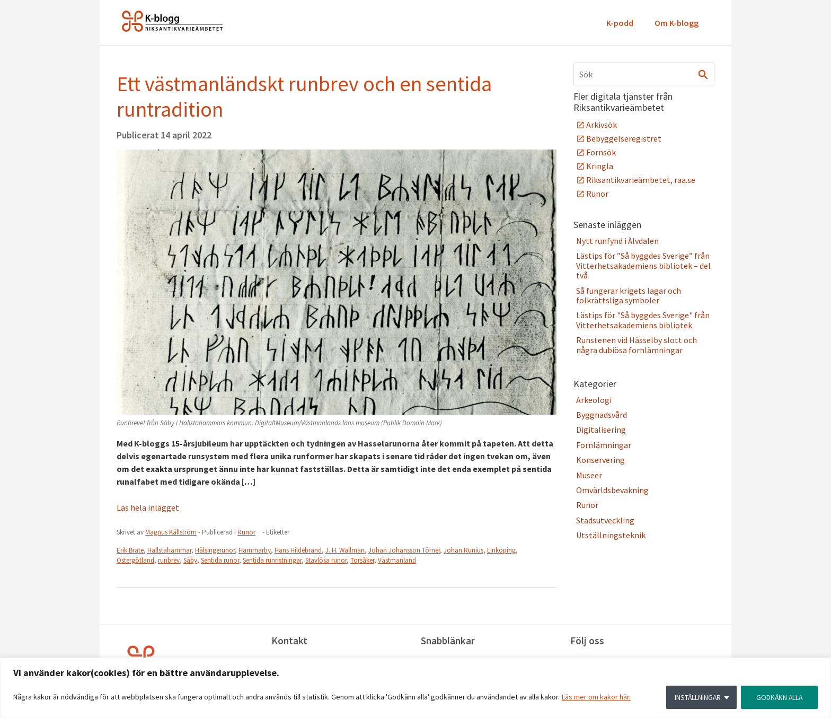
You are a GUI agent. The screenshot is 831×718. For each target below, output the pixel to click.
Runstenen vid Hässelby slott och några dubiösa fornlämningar (636, 345)
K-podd (619, 22)
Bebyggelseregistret (623, 138)
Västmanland (397, 560)
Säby (190, 560)
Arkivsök (601, 124)
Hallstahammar (169, 550)
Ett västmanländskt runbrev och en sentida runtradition (304, 96)
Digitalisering (601, 429)
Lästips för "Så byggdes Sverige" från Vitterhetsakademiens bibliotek (643, 320)
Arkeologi (594, 400)
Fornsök (601, 152)
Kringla (599, 166)
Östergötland (135, 560)
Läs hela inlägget (148, 507)
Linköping (501, 550)
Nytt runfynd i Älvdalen (617, 240)
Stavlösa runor (326, 560)
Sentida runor (220, 560)
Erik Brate (130, 550)
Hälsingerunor (215, 550)
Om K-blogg (677, 22)
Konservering (600, 459)
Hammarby (254, 550)
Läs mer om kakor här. (596, 697)
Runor (246, 532)
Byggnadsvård (601, 414)
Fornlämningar (603, 445)
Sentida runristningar (272, 560)
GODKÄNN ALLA (778, 697)
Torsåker (362, 560)
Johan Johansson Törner (404, 550)
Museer (589, 475)
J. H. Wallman (345, 550)
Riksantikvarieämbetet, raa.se (640, 179)
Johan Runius (463, 550)
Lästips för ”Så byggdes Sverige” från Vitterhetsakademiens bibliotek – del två (643, 265)
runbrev (169, 560)
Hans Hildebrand (298, 550)
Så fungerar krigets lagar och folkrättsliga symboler (628, 295)
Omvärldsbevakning (612, 490)
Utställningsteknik (611, 535)
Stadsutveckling (605, 520)
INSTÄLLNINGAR (695, 697)
